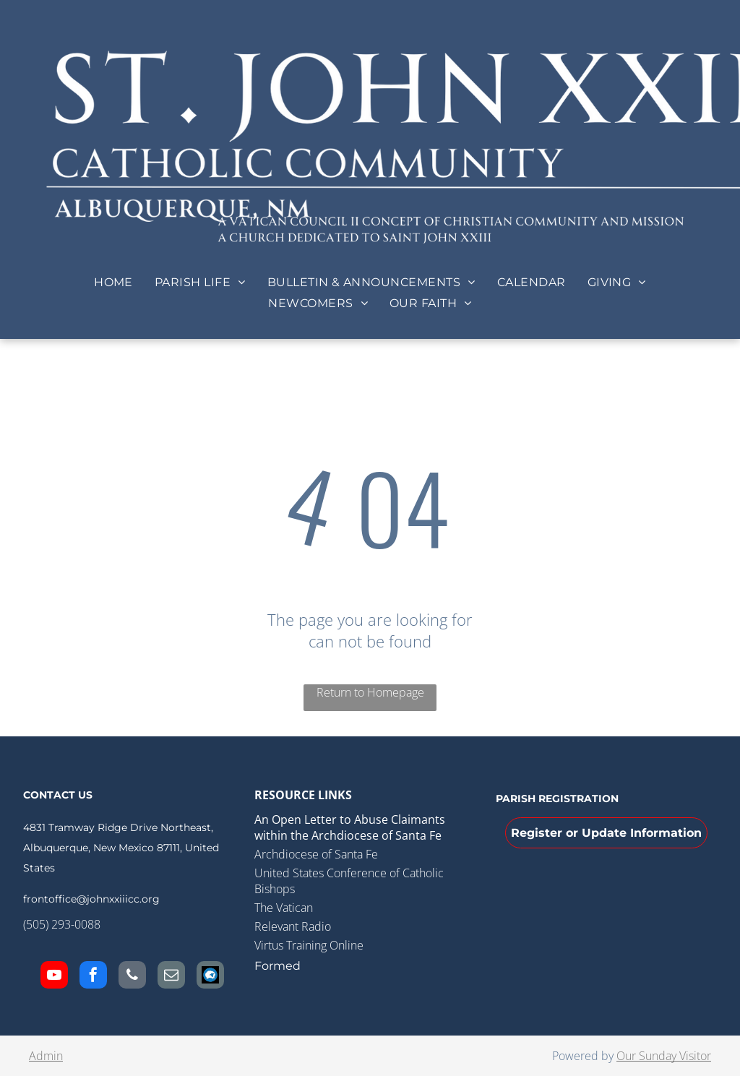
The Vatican (283, 908)
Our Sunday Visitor (663, 1056)
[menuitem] (113, 282)
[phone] (132, 976)
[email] (171, 976)
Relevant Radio (292, 926)
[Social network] (210, 976)
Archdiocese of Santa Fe (316, 854)
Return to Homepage (370, 692)
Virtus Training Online (308, 945)
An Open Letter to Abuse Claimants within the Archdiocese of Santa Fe (349, 827)
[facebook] (93, 976)
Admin (46, 1056)
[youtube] (54, 976)
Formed (277, 966)
